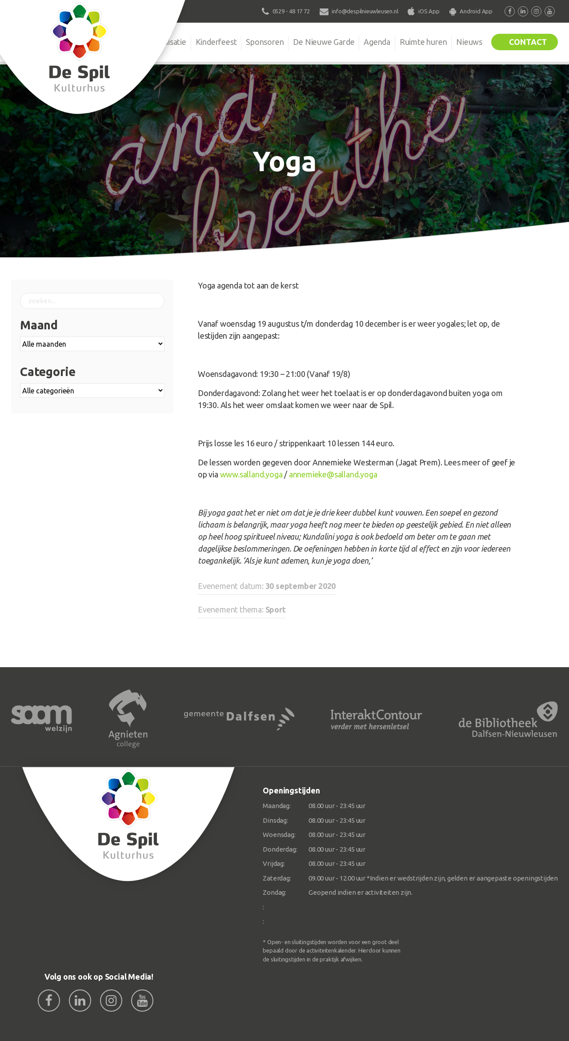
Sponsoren (264, 41)
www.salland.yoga (251, 474)
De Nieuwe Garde (323, 41)
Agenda (376, 41)
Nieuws (469, 41)
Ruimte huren (423, 41)
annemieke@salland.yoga (333, 474)
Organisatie (165, 41)
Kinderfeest (215, 41)
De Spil (119, 41)
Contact (528, 41)
